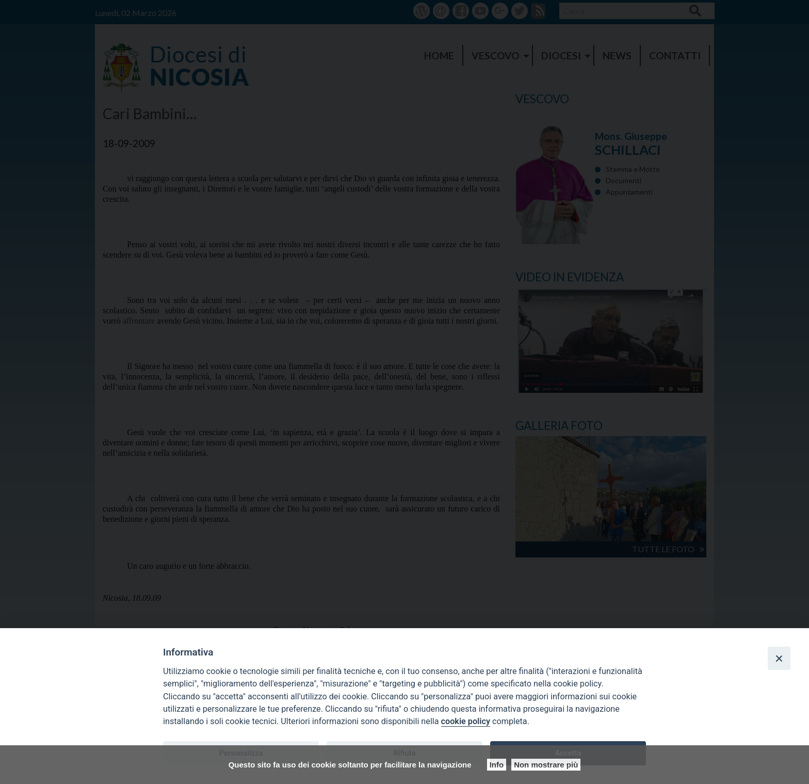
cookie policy (465, 721)
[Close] (779, 658)
